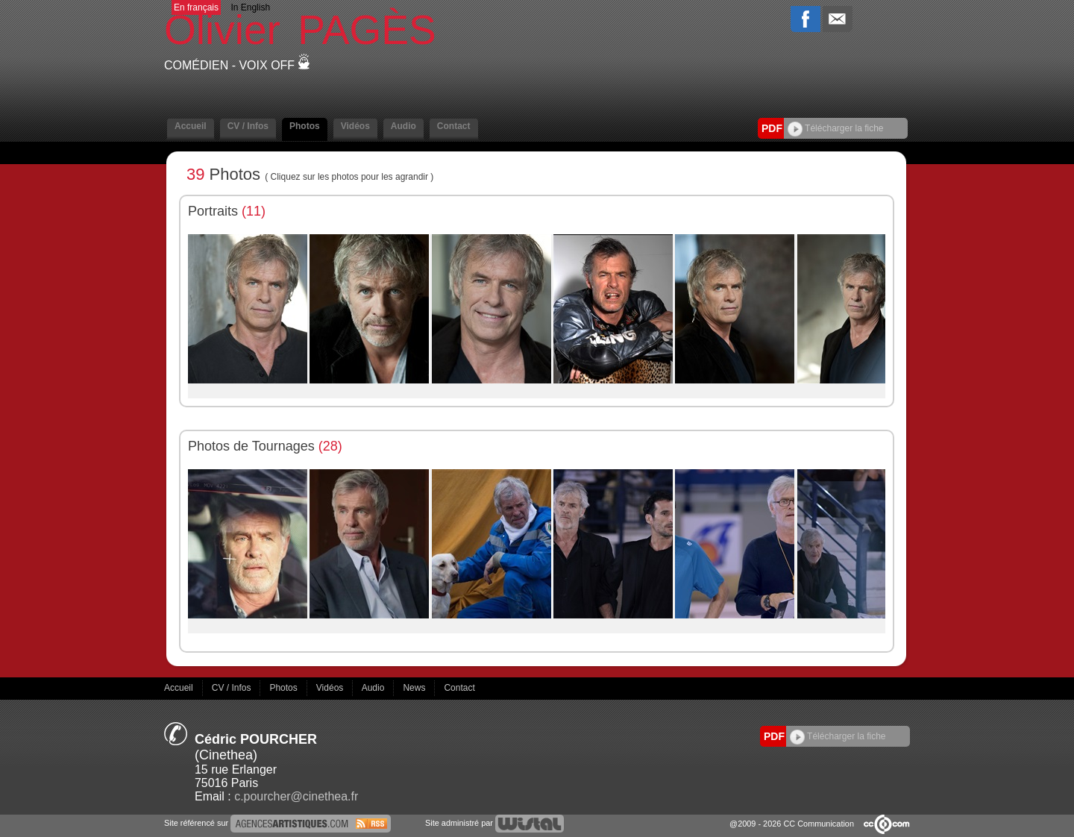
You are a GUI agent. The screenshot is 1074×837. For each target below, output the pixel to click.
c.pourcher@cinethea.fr (296, 796)
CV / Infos (247, 126)
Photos (304, 126)
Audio (403, 126)
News (415, 688)
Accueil (191, 126)
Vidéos (355, 126)
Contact (454, 126)
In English (250, 7)
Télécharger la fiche (836, 128)
